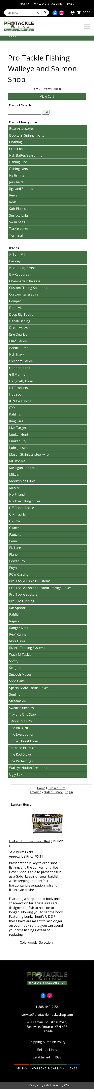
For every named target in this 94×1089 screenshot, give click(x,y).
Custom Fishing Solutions (28, 288)
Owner (14, 528)
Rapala (14, 621)
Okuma (14, 521)
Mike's (14, 474)
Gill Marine (17, 374)
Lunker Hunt (18, 434)
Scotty (13, 661)
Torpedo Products (22, 748)
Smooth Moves (20, 674)
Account (35, 792)
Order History (53, 792)
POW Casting (19, 574)
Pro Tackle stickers (23, 594)
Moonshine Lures (22, 481)
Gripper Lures (19, 368)
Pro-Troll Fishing (21, 601)
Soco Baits (17, 681)
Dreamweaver (19, 327)
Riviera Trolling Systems (27, 648)
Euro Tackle (18, 341)
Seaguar (15, 668)
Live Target (17, 427)
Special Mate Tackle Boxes (28, 688)
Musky (24, 3)
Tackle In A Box (20, 721)
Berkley (14, 261)
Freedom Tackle (21, 361)
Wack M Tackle (20, 654)
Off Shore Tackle (21, 508)
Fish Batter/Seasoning (25, 155)
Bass (70, 3)
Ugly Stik (15, 774)
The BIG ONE (19, 728)
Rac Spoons (17, 608)
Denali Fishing (19, 321)
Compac (15, 301)
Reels (13, 195)
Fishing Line (18, 162)
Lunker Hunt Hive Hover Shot (29, 841)
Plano (13, 554)
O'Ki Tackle (17, 514)
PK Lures (15, 547)
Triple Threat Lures (24, 741)
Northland (17, 494)
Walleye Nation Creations (28, 768)
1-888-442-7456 (47, 1007)
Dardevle (15, 307)
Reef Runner (18, 634)
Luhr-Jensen (18, 447)
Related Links (47, 1049)
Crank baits (17, 149)
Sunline (14, 694)
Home (41, 788)
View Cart (47, 96)
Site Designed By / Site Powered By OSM (47, 1085)
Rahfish (14, 614)
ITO (12, 408)
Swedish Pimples (21, 708)
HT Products (18, 388)
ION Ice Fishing (20, 401)
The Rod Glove (20, 754)
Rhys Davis (17, 641)
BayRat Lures (19, 274)
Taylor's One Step (22, 714)
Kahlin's (15, 414)
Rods (12, 202)
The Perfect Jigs (21, 761)
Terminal (16, 235)
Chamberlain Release (25, 281)
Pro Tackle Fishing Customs (29, 581)
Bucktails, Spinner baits (26, 135)
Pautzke (15, 534)
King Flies (16, 421)
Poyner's (15, 567)
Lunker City (17, 441)
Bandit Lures (18, 348)
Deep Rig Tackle (21, 314)
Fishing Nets (18, 169)
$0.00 (83, 12)
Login (69, 792)
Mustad (14, 488)
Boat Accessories (21, 128)
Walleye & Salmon (48, 3)
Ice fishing (16, 175)
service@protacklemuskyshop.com (47, 1014)
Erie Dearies (18, 334)
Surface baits (19, 215)
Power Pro (17, 561)
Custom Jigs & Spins (24, 294)
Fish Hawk (16, 354)
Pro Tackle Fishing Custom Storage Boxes (40, 588)
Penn (13, 541)
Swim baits (17, 222)
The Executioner (21, 734)
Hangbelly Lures (21, 381)
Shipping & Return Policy (47, 1042)
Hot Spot (15, 394)
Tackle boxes (19, 228)
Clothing (15, 142)
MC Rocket (17, 461)
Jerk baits (16, 182)
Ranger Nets (18, 628)
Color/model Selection (36, 942)
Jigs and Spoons (21, 188)
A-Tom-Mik (17, 254)
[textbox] (24, 112)
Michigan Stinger (22, 468)
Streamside (17, 701)
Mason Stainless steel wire (29, 454)
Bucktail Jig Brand (22, 268)
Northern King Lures (24, 501)
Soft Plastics (18, 208)
